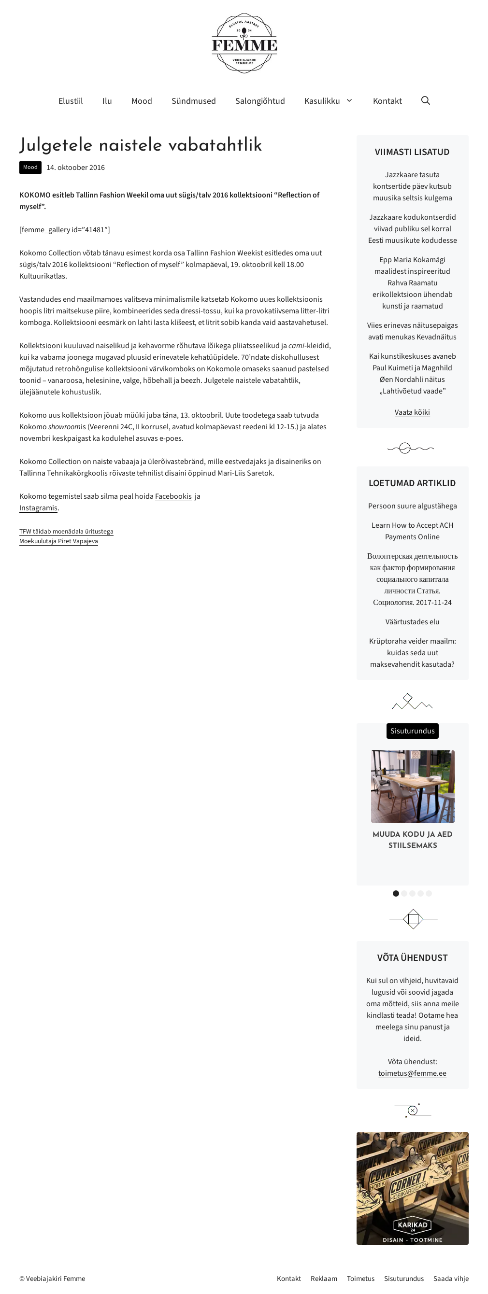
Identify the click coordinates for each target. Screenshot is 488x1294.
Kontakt (387, 101)
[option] (412, 802)
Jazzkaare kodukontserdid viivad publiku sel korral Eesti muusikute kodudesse (412, 229)
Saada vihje (451, 1279)
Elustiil (70, 101)
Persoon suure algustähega (412, 506)
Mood (141, 101)
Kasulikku (333, 101)
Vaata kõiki (412, 412)
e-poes (170, 438)
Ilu (107, 101)
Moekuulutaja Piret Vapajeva (58, 541)
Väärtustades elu (413, 622)
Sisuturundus (404, 1279)
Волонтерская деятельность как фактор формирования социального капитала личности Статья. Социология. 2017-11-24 (412, 579)
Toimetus (360, 1279)
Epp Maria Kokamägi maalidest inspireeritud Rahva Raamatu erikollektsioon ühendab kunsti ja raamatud (413, 282)
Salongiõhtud (260, 101)
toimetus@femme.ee (412, 1073)
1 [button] (396, 893)
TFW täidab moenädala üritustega (66, 531)
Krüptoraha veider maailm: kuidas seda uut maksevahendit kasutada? (412, 653)
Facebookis (173, 496)
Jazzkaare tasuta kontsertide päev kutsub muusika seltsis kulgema (412, 186)
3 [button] (412, 893)
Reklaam (324, 1279)
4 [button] (420, 893)
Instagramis (38, 508)
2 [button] (404, 893)
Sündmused (194, 101)
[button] (426, 101)
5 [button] (429, 893)
